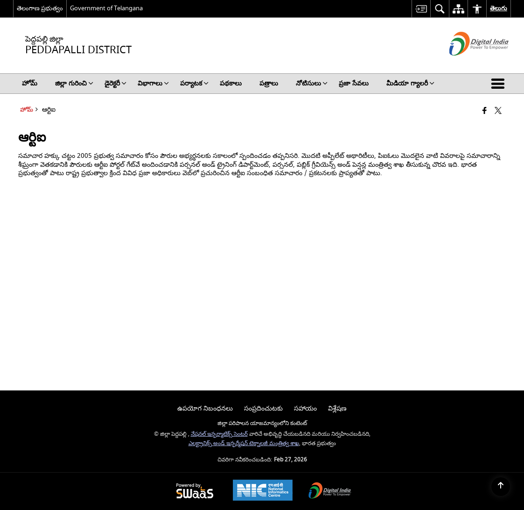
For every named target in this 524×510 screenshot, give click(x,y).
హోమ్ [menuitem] (29, 83)
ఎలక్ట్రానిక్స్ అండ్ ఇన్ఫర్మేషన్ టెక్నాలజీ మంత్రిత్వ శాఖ (244, 443)
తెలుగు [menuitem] (498, 8)
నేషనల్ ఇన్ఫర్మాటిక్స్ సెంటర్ (219, 434)
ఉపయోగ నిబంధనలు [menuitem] (205, 408)
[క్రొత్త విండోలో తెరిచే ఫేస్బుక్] (484, 111)
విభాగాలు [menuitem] (153, 83)
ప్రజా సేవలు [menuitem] (354, 83)
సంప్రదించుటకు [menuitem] (263, 408)
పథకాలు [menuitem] (231, 83)
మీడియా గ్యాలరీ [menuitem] (410, 83)
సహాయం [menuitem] (305, 408)
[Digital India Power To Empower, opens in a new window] (329, 491)
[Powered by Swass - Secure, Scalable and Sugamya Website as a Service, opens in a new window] (195, 491)
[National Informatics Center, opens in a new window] (263, 491)
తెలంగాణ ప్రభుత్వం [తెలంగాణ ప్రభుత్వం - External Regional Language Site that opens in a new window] (40, 8)
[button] (500, 83)
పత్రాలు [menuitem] (268, 83)
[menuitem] (421, 8)
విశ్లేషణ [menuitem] (337, 408)
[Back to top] (500, 486)
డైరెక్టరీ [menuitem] (115, 83)
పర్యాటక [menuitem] (194, 83)
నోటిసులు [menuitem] (312, 83)
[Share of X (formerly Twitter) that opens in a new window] (498, 111)
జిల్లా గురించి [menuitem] (74, 83)
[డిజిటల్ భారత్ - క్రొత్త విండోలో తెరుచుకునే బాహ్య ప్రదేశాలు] (467, 64)
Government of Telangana (106, 8)
